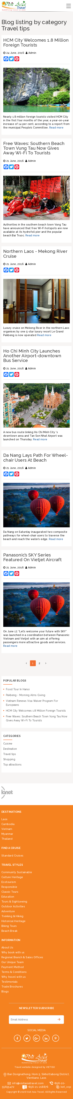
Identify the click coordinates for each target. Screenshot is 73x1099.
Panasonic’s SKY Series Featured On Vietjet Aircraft (32, 557)
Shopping (9, 759)
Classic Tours (9, 891)
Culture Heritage (12, 877)
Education (7, 896)
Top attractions (12, 764)
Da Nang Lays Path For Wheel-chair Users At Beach (35, 458)
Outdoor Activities (13, 906)
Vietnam (6, 829)
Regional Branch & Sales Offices (22, 957)
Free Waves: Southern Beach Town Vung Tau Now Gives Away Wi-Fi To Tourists (34, 148)
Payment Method (12, 967)
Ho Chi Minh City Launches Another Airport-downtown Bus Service (32, 355)
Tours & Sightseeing (14, 901)
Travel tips (9, 754)
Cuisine (7, 743)
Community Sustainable (16, 872)
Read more (56, 127)
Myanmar (7, 833)
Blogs (5, 991)
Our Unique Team (12, 962)
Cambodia (7, 824)
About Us (7, 947)
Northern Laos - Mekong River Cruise (35, 254)
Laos (4, 819)
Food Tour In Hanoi (18, 689)
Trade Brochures (12, 986)
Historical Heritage (13, 921)
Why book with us (12, 952)
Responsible (9, 886)
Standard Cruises (12, 855)
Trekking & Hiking (12, 916)
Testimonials (9, 981)
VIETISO (50, 1067)
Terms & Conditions (14, 972)
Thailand (6, 838)
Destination (10, 748)
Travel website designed (28, 1067)
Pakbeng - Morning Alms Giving (25, 695)
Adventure (8, 911)
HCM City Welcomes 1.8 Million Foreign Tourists (36, 42)
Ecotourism (8, 882)
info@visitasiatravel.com (28, 1083)
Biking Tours (9, 926)
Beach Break (9, 930)
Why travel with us (13, 976)
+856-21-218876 (38, 1086)
